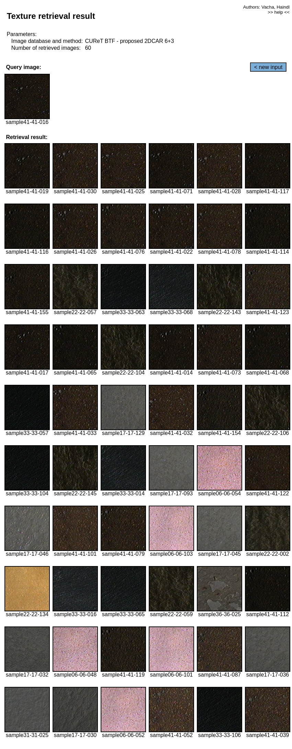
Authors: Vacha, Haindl (266, 7)
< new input (268, 67)
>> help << (279, 12)
